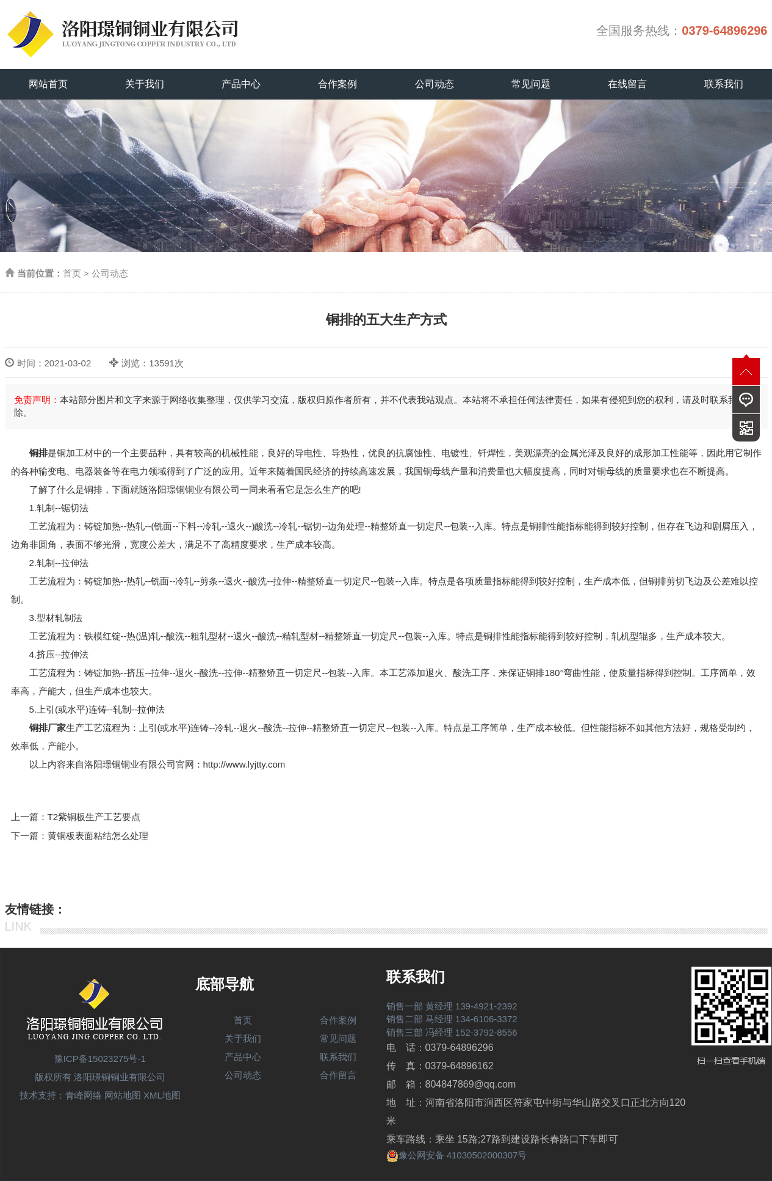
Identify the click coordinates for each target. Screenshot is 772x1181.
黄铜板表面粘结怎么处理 (98, 835)
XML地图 (162, 1095)
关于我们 (144, 84)
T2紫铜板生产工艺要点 (94, 817)
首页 (72, 273)
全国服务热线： (681, 30)
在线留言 (627, 84)
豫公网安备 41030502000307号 (456, 1155)
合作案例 (337, 84)
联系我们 (723, 84)
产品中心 (241, 84)
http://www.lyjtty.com (244, 764)
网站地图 (122, 1095)
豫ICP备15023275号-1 (100, 1058)
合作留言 (338, 1075)
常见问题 (530, 84)
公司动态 (434, 84)
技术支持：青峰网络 (61, 1095)
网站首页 (48, 84)
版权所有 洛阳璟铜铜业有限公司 (100, 1077)
